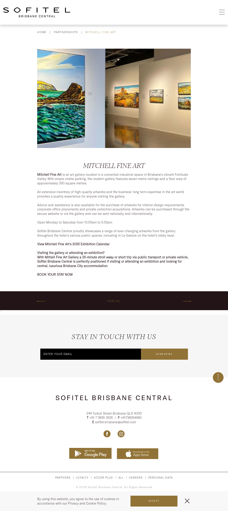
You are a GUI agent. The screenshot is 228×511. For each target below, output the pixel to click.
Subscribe (164, 354)
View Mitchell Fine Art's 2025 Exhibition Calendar (73, 244)
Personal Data (160, 477)
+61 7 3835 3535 (101, 418)
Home (42, 32)
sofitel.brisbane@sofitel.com (115, 422)
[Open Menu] (222, 12)
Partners (63, 477)
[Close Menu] (187, 500)
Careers (136, 477)
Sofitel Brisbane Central (114, 397)
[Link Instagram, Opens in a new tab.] (121, 434)
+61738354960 (131, 418)
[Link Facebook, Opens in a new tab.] (107, 434)
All (121, 477)
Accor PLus (103, 477)
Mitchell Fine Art (100, 32)
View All (114, 300)
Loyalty (82, 477)
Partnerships (66, 32)
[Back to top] (218, 377)
